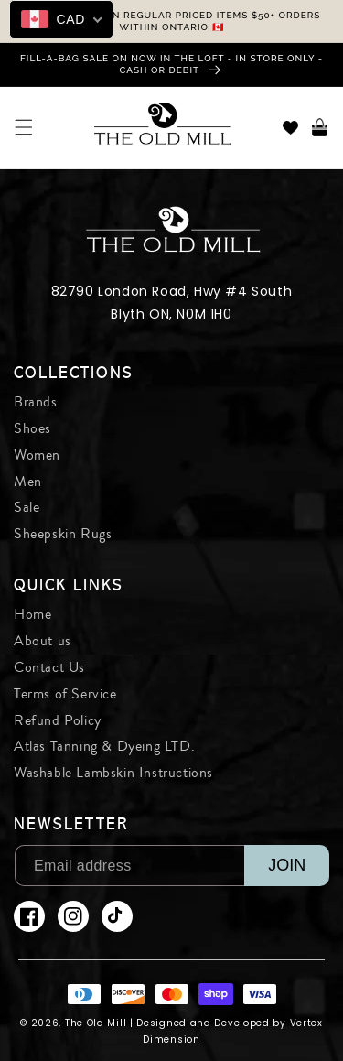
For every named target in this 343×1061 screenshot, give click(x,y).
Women (37, 455)
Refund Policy (58, 720)
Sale (26, 507)
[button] (23, 127)
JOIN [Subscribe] (286, 865)
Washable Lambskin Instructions (113, 773)
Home (32, 614)
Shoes (32, 428)
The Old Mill (95, 1023)
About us (42, 641)
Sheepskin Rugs (63, 534)
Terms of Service (65, 694)
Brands (36, 402)
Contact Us (49, 667)
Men (28, 481)
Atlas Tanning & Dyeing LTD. (104, 746)
